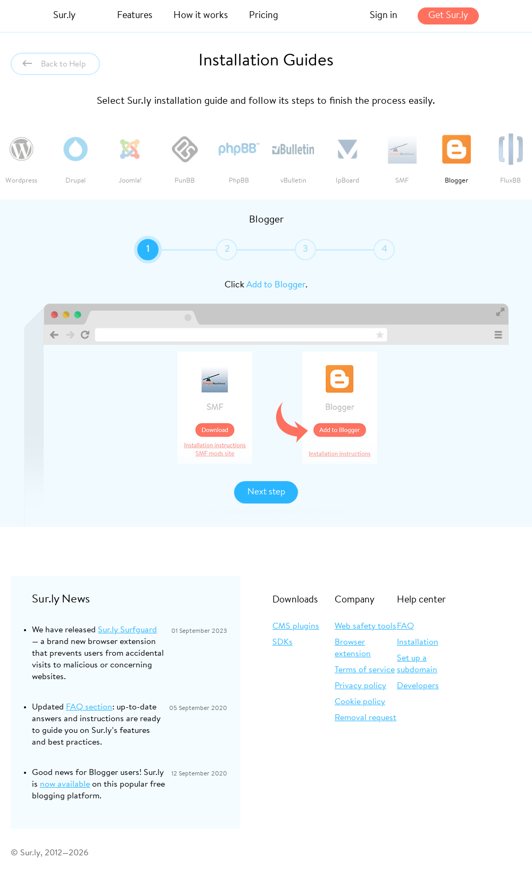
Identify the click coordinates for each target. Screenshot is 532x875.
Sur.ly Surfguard (127, 630)
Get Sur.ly (448, 16)
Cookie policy (360, 702)
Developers (418, 686)
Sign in (383, 16)
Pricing (263, 16)
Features (134, 16)
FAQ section (89, 707)
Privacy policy (360, 686)
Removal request (365, 718)
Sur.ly (64, 16)
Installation (417, 642)
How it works (200, 16)
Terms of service (365, 670)
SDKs (282, 642)
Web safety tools (365, 626)
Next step (266, 492)
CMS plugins (295, 626)
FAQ (405, 626)
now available (65, 784)
